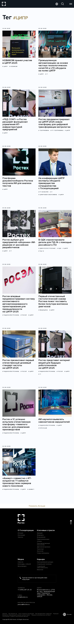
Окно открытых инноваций (26, 613)
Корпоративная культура (45, 562)
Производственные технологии (43, 544)
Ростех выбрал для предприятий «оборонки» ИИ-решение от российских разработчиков (18, 244)
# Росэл (24, 315)
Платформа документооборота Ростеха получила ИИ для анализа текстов (17, 182)
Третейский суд (12, 613)
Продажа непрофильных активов (40, 615)
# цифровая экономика (47, 194)
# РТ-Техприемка (56, 130)
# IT (46, 74)
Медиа (21, 559)
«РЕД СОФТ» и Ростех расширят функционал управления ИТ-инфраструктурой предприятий (15, 124)
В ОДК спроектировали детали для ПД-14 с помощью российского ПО (54, 242)
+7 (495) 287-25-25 (25, 590)
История (20, 533)
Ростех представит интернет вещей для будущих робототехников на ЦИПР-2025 (54, 364)
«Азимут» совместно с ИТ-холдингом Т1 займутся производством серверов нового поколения (16, 482)
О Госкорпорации (26, 530)
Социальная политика (44, 564)
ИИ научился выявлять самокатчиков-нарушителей (54, 420)
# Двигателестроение (47, 248)
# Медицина (43, 310)
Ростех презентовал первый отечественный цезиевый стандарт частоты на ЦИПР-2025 (18, 364)
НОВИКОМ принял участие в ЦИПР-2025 (17, 61)
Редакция (55, 613)
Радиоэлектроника (43, 539)
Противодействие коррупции (43, 613)
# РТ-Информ (43, 192)
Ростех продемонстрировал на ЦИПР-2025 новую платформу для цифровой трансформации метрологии (54, 123)
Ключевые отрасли (46, 530)
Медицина (40, 535)
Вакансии (40, 569)
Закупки (20, 537)
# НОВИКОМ (13, 66)
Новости (20, 562)
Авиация (39, 533)
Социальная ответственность (42, 566)
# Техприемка (43, 130)
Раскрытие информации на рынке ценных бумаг (16, 615)
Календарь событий (24, 564)
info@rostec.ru (23, 597)
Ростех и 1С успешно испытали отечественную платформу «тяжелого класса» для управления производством (16, 424)
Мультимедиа (22, 566)
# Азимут (30, 489)
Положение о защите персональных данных (15, 616)
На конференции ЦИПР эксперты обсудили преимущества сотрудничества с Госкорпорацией (51, 183)
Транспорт (40, 549)
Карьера (41, 559)
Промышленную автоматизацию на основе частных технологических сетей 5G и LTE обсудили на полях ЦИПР (53, 65)
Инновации (21, 535)
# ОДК (59, 248)
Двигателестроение (43, 547)
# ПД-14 (41, 251)
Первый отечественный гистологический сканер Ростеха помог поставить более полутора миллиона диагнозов (53, 301)
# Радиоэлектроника (10, 315)
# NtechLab (42, 428)
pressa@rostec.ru (24, 604)
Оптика (39, 541)
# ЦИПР (5, 66)
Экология (40, 551)
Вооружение (41, 537)
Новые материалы (43, 553)
